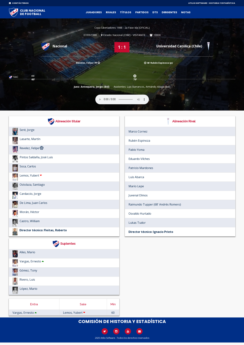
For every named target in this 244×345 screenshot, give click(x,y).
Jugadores (94, 12)
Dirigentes (169, 12)
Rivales (111, 12)
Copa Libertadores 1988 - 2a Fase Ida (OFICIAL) (122, 27)
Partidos (142, 12)
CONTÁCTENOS (19, 3)
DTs (155, 12)
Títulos (125, 12)
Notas (185, 12)
